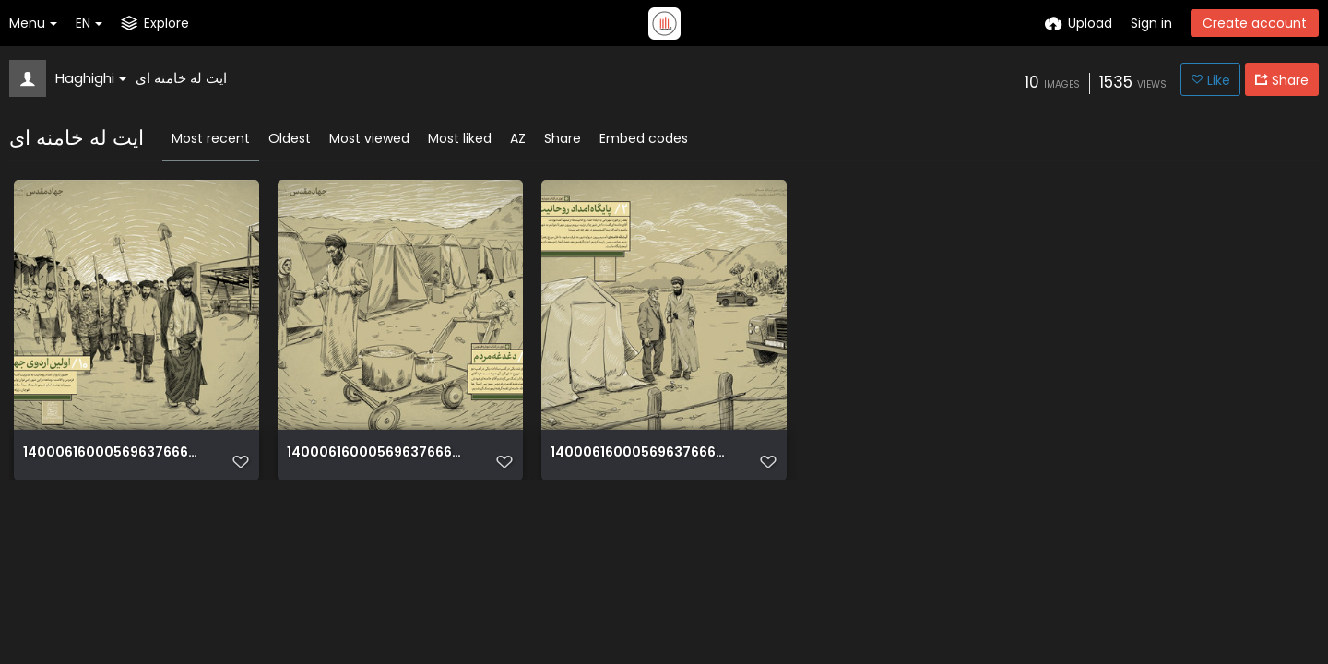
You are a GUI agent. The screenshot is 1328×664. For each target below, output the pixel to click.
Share (562, 138)
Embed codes (643, 138)
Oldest (289, 138)
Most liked (460, 138)
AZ (518, 138)
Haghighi (90, 78)
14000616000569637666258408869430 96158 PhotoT (641, 453)
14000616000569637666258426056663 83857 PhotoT (377, 453)
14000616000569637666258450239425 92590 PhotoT (114, 453)
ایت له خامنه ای (181, 78)
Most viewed (369, 138)
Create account (1255, 23)
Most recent (211, 138)
